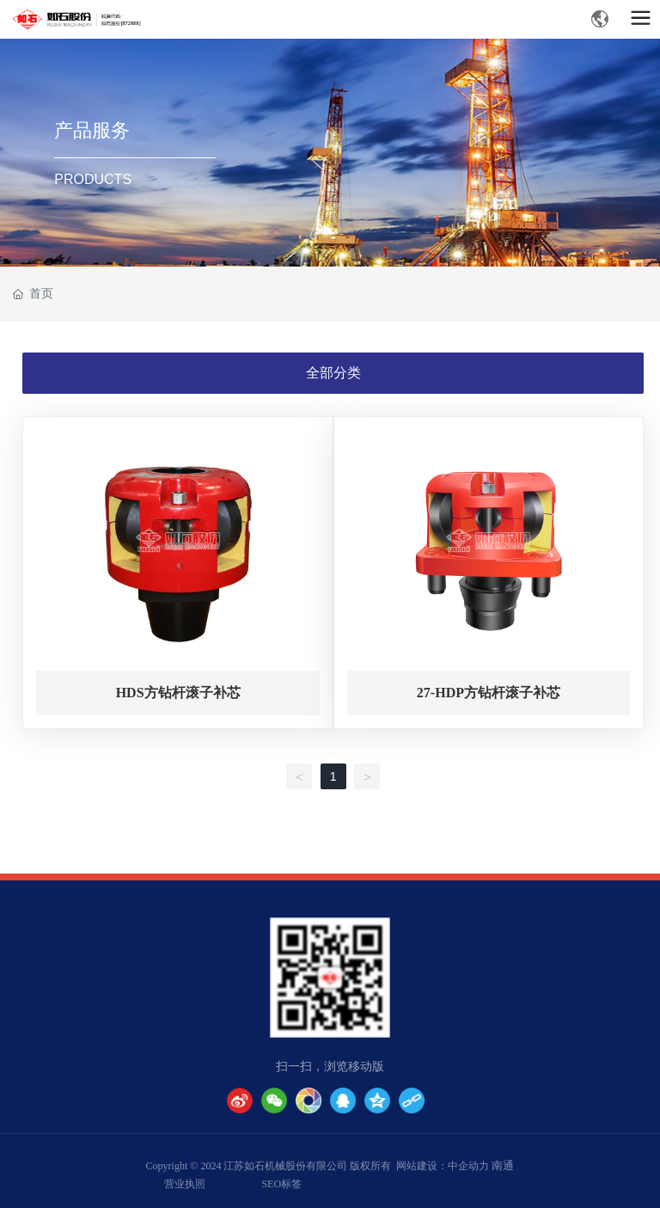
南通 (503, 1165)
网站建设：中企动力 (442, 1166)
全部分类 (333, 372)
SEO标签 (281, 1184)
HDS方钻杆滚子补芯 (178, 692)
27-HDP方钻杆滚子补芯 (488, 692)
